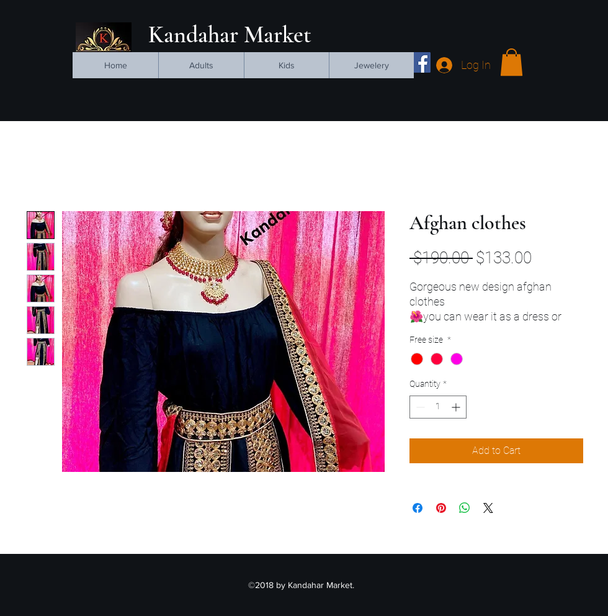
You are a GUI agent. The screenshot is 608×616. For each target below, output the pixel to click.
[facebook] (420, 62)
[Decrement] (419, 407)
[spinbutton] (438, 407)
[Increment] (457, 407)
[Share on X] (488, 507)
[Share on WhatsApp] (464, 507)
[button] (511, 62)
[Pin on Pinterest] (441, 507)
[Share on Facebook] (417, 507)
